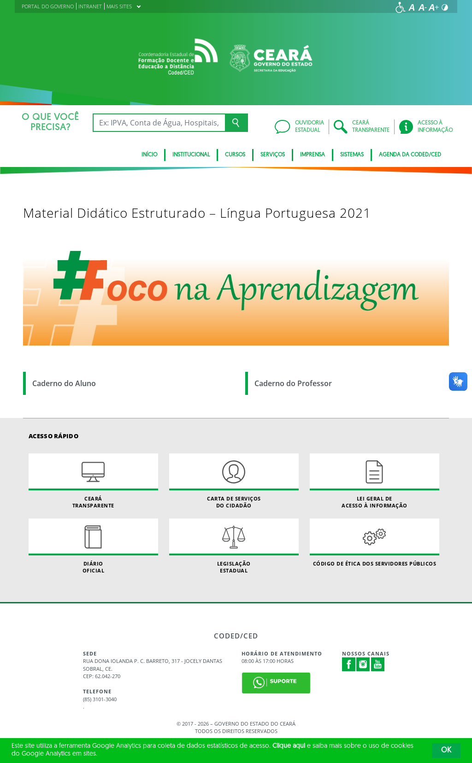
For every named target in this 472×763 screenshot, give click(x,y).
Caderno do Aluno (64, 383)
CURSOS (235, 155)
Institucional (191, 155)
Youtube (378, 664)
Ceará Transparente (93, 481)
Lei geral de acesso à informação (374, 481)
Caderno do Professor (293, 383)
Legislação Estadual (234, 546)
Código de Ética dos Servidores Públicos (374, 543)
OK (446, 750)
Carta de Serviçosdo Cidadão (234, 481)
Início (149, 155)
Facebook (349, 664)
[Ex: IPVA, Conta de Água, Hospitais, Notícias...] (159, 122)
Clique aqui (288, 746)
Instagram (363, 664)
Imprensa (312, 155)
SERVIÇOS (272, 155)
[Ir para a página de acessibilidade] (400, 7)
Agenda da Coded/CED (410, 155)
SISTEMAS (352, 155)
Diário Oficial (93, 546)
